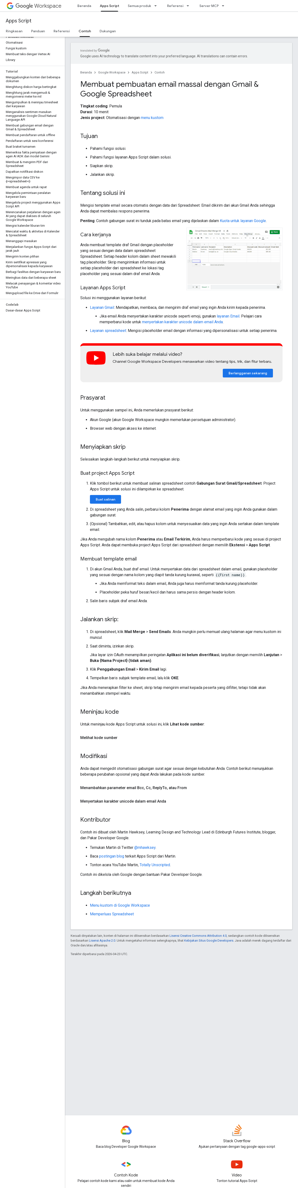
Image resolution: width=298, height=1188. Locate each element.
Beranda (84, 6)
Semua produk (139, 6)
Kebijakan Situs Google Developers (208, 940)
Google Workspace (111, 72)
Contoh (160, 72)
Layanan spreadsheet (108, 330)
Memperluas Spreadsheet (112, 914)
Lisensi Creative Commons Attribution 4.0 (198, 935)
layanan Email (228, 316)
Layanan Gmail (102, 307)
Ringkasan (14, 31)
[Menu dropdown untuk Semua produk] (157, 6)
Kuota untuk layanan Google (243, 220)
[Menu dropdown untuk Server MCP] (224, 6)
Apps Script (18, 21)
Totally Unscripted (155, 865)
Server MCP (209, 6)
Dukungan (108, 31)
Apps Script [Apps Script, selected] (109, 6)
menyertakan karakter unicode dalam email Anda (182, 322)
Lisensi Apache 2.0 (102, 940)
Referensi (175, 6)
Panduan (38, 31)
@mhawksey (145, 847)
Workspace (38, 6)
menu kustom (152, 117)
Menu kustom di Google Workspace (120, 905)
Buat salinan (105, 499)
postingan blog (111, 856)
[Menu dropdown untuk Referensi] (189, 6)
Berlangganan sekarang (248, 373)
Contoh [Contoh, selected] (85, 31)
